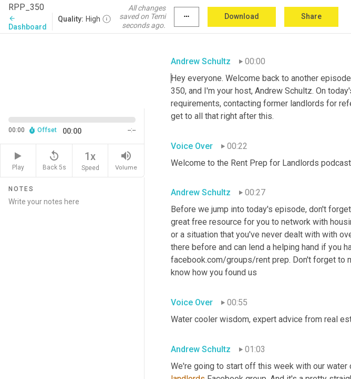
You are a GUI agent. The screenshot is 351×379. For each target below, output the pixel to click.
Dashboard (27, 23)
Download (241, 16)
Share (311, 16)
